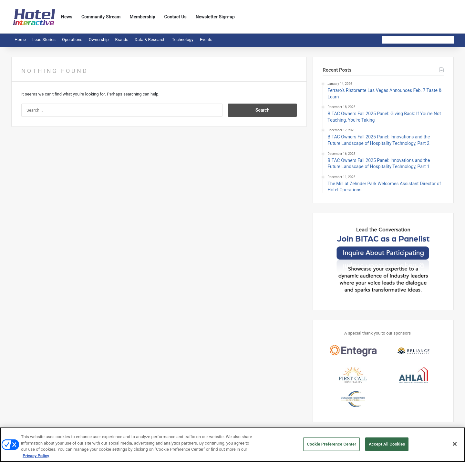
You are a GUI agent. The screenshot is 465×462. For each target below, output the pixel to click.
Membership (142, 16)
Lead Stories (44, 39)
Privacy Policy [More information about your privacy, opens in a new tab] (36, 458)
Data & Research (150, 39)
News (66, 16)
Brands (122, 39)
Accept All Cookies (387, 446)
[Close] (455, 446)
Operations (72, 39)
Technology (182, 39)
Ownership (99, 39)
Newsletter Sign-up (215, 16)
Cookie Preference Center (331, 446)
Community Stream (101, 16)
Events (206, 39)
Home (20, 39)
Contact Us (175, 16)
